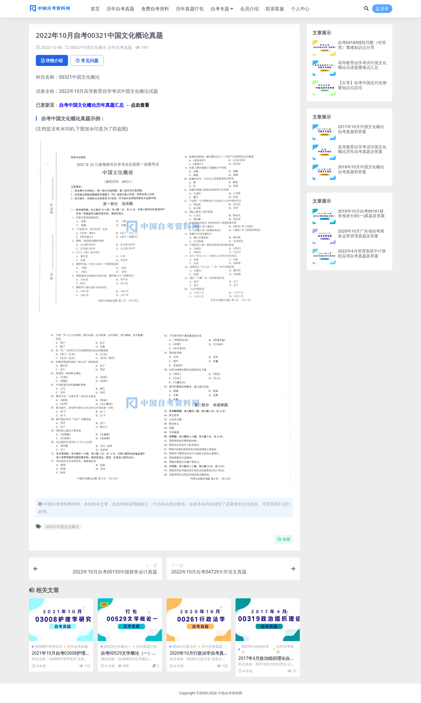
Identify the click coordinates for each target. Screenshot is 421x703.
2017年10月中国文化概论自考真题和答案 (361, 129)
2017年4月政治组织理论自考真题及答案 (266, 660)
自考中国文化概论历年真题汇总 (91, 105)
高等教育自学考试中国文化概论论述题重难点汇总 (362, 65)
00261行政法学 (184, 646)
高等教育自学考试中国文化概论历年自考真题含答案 (362, 149)
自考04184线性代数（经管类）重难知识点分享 (362, 45)
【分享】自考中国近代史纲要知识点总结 (362, 85)
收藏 (283, 539)
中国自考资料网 (230, 693)
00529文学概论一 (117, 646)
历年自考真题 (120, 47)
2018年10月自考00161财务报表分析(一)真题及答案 (361, 213)
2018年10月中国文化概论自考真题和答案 (361, 169)
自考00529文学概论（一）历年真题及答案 (129, 655)
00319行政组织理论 (255, 649)
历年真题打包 (146, 646)
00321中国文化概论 (88, 47)
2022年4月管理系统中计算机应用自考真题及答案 (362, 253)
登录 (382, 9)
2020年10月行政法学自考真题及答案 (197, 655)
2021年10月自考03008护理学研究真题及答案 (61, 655)
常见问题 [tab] (87, 60)
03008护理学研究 (48, 646)
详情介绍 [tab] (52, 60)
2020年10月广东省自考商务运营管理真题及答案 (361, 233)
